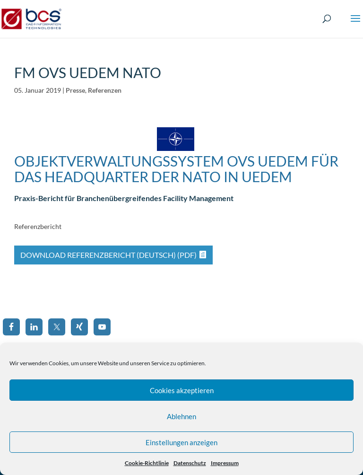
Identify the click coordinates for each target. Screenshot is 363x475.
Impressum (225, 462)
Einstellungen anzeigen (181, 442)
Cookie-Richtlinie (147, 462)
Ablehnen (181, 416)
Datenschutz (189, 462)
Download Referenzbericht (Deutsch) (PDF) (108, 254)
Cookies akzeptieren (182, 390)
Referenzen (104, 90)
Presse (75, 90)
